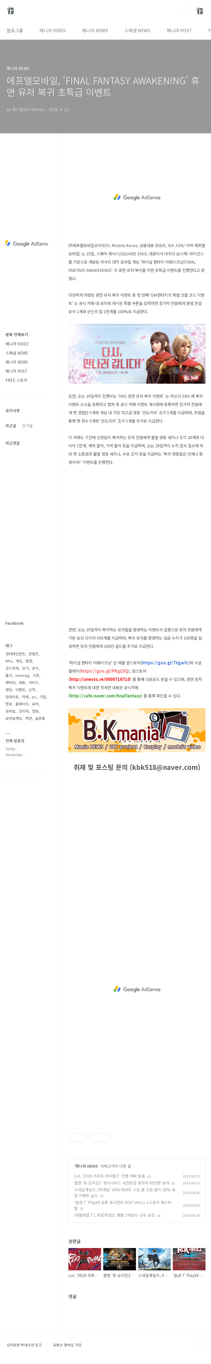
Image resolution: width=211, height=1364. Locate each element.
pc (34, 696)
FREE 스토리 (16, 380)
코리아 (24, 711)
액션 (28, 718)
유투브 (36, 775)
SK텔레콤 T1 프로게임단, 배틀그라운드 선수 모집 (114, 1215)
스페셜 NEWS (137, 30)
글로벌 (40, 718)
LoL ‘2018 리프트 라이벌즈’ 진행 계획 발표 (109, 1176)
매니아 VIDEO (53, 30)
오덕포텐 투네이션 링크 (24, 1345)
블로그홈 (15, 30)
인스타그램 (23, 775)
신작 (32, 689)
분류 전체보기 (16, 334)
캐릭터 (10, 682)
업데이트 (12, 696)
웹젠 (29, 661)
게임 (19, 661)
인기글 (27, 425)
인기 (25, 668)
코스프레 (12, 668)
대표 (22, 682)
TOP (200, 1347)
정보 (35, 711)
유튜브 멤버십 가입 (67, 1345)
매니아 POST (179, 30)
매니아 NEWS (95, 30)
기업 (42, 696)
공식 (35, 668)
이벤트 (20, 689)
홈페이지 (22, 704)
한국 (8, 704)
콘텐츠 (33, 653)
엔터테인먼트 (15, 653)
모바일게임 (13, 718)
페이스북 (10, 775)
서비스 (33, 682)
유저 (35, 704)
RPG (8, 661)
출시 (8, 675)
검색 (187, 11)
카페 (25, 696)
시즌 (36, 675)
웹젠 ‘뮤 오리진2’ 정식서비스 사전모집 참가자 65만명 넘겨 (121, 1183)
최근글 (10, 425)
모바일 (10, 711)
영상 (8, 689)
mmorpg (22, 675)
